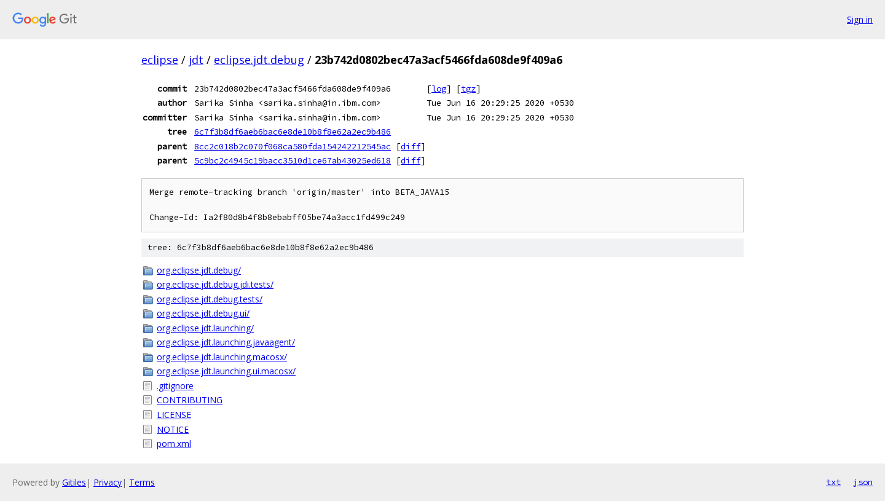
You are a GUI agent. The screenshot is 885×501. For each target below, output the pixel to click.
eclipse (159, 59)
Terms (142, 482)
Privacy (107, 482)
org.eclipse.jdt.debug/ (199, 270)
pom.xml (174, 443)
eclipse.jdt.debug (259, 59)
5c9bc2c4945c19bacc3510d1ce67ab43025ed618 (292, 160)
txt (833, 481)
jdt (196, 59)
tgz (468, 88)
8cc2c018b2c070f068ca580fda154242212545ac (292, 146)
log (438, 88)
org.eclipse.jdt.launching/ (205, 328)
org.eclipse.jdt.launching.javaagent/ (226, 342)
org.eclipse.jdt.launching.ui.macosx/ (226, 371)
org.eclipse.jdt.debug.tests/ (209, 299)
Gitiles (74, 482)
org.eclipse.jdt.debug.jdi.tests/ (215, 284)
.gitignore (175, 386)
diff (410, 146)
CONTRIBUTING (189, 400)
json (863, 481)
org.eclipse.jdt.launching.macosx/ (222, 357)
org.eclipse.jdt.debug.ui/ (203, 313)
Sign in (860, 19)
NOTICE (173, 429)
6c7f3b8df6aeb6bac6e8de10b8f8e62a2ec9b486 (292, 131)
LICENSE (174, 414)
